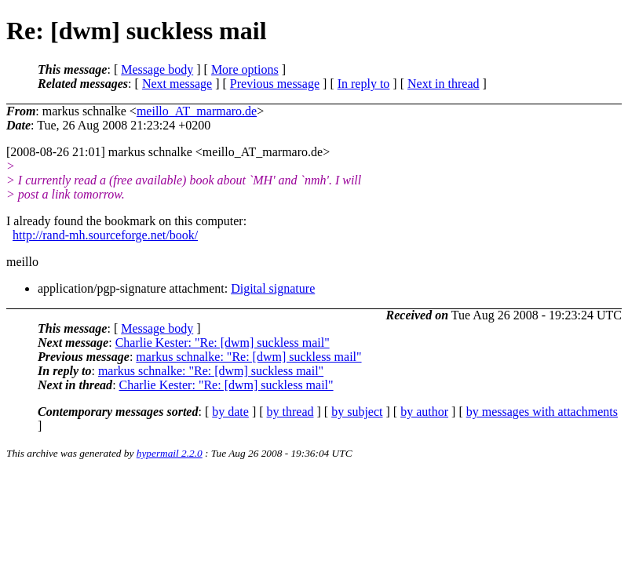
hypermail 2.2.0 (170, 453)
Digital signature (273, 288)
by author (424, 411)
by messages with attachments (542, 411)
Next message (177, 83)
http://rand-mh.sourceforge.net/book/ (105, 235)
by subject (356, 411)
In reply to (364, 83)
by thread (290, 411)
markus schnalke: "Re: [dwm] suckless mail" (248, 356)
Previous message (274, 83)
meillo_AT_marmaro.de (197, 111)
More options (245, 69)
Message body (157, 69)
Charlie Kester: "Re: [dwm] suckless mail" (222, 342)
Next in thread (443, 83)
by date (230, 411)
